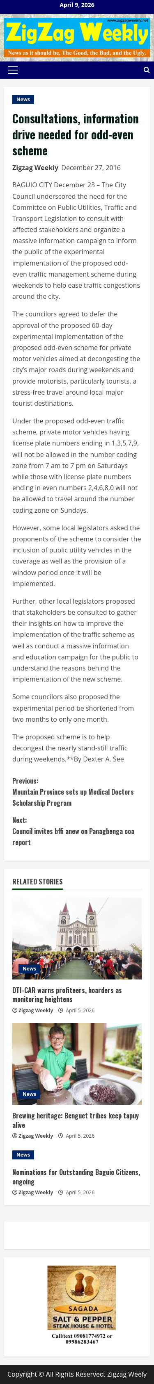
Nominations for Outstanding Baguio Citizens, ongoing (76, 1176)
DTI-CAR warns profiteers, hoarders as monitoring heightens (67, 994)
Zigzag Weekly (35, 167)
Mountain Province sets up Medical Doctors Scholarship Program (77, 791)
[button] (13, 70)
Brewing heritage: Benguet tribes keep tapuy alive (75, 1120)
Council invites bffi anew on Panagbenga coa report (77, 831)
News (23, 99)
